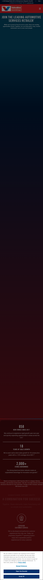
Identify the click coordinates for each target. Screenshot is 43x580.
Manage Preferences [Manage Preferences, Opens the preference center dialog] (21, 566)
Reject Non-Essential (21, 571)
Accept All (21, 576)
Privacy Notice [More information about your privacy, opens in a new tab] (22, 562)
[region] (21, 565)
